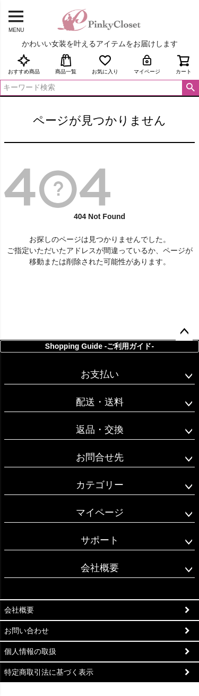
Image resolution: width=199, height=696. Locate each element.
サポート (100, 540)
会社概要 (100, 568)
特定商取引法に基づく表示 (48, 672)
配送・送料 (100, 402)
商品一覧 (65, 64)
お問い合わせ (26, 630)
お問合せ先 (100, 457)
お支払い (100, 374)
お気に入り (105, 64)
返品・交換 (100, 429)
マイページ (147, 64)
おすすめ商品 (24, 64)
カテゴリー (100, 485)
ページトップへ (184, 331)
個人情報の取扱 (30, 651)
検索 (190, 87)
